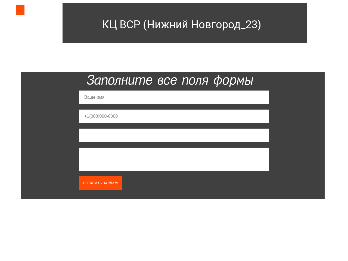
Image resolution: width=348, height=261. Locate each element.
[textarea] (174, 159)
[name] (174, 97)
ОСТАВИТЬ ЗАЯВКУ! (100, 183)
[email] (174, 135)
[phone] (174, 116)
